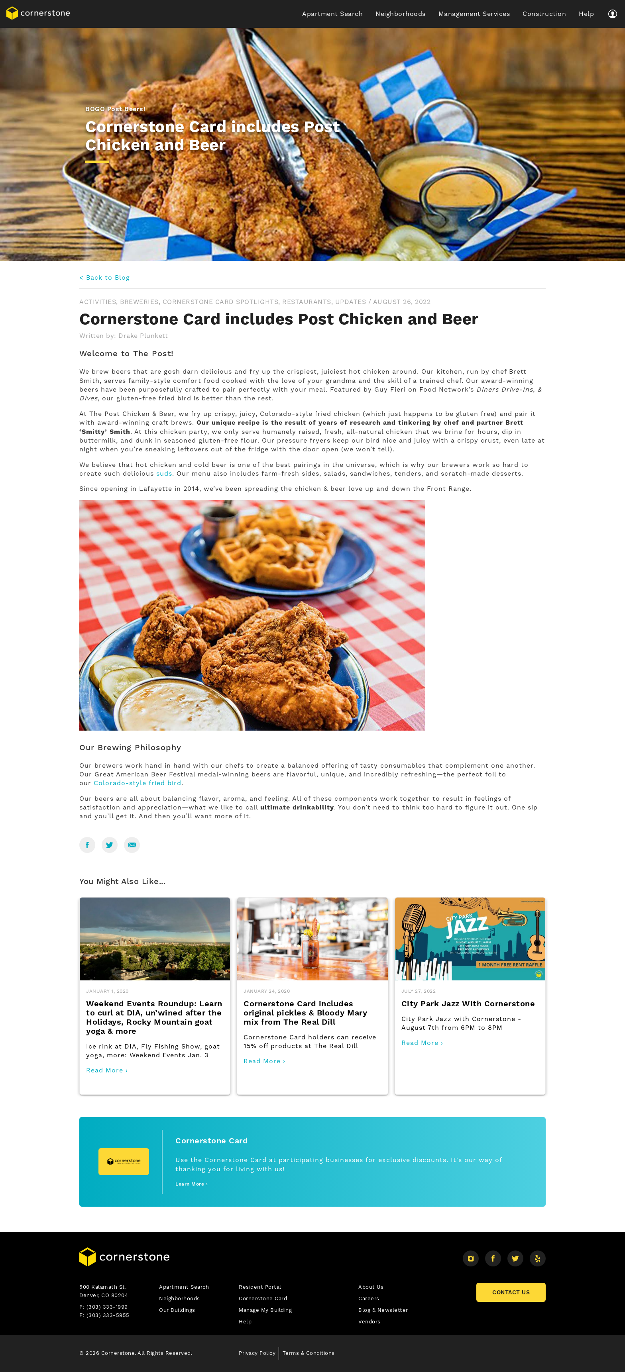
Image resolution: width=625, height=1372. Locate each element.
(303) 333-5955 (108, 1315)
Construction (544, 14)
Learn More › (191, 1184)
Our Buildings (177, 1310)
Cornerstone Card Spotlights (221, 302)
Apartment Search (332, 14)
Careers (368, 1298)
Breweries (139, 302)
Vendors (369, 1322)
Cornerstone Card (263, 1298)
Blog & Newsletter (383, 1310)
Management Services (474, 14)
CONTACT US (511, 1292)
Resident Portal (260, 1287)
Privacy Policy (257, 1353)
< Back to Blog (104, 277)
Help (586, 14)
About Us (370, 1287)
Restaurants (306, 302)
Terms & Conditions (309, 1353)
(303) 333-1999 (107, 1307)
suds (164, 473)
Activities (97, 302)
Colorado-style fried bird (137, 783)
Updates (350, 302)
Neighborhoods (400, 14)
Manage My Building (265, 1310)
